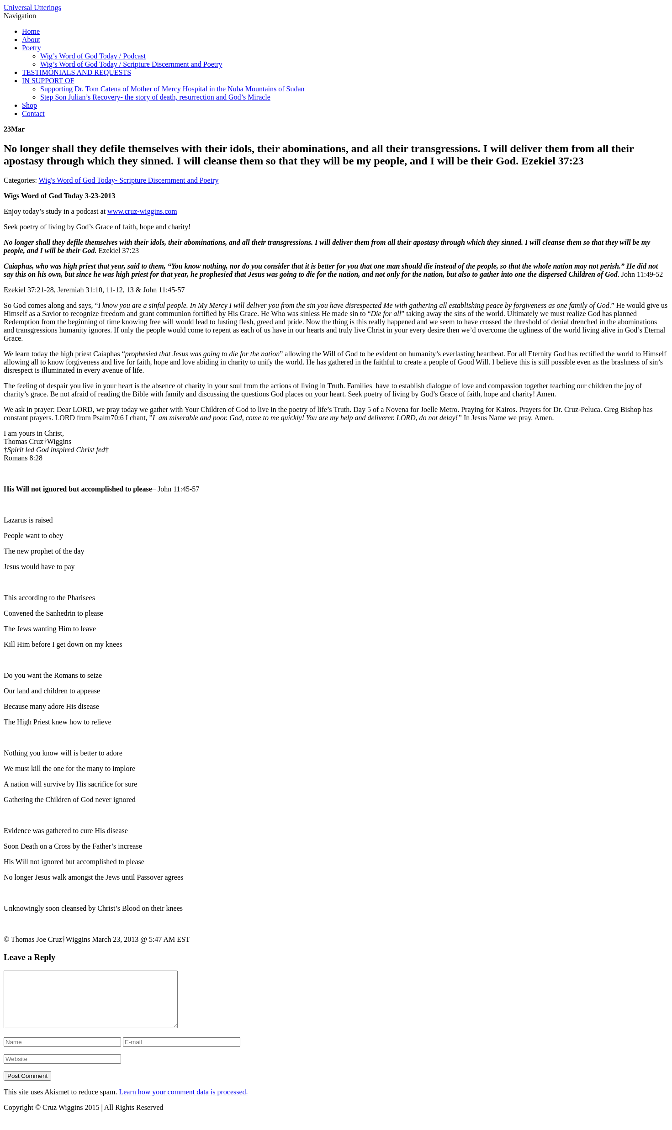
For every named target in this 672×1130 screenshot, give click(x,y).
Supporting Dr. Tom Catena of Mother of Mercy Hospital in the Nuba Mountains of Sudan (172, 89)
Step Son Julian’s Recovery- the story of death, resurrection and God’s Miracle (155, 97)
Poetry (31, 48)
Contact (33, 113)
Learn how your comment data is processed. (183, 1103)
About (31, 39)
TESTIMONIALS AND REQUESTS (76, 72)
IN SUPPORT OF (48, 80)
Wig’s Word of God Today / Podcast (93, 56)
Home (31, 31)
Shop (29, 105)
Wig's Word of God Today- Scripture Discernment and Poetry (129, 180)
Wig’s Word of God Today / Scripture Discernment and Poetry (131, 64)
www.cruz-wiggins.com (142, 211)
